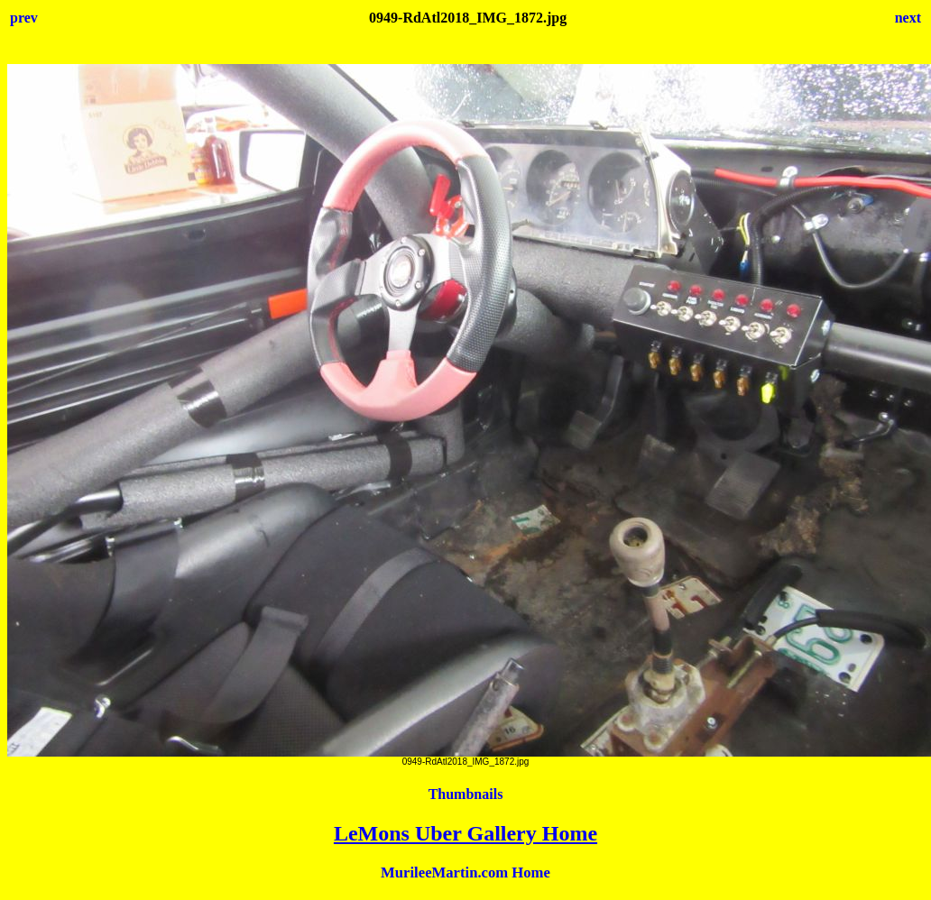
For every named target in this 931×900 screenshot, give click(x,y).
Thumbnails (466, 794)
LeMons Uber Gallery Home (465, 833)
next (908, 17)
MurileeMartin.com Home (465, 872)
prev (24, 17)
